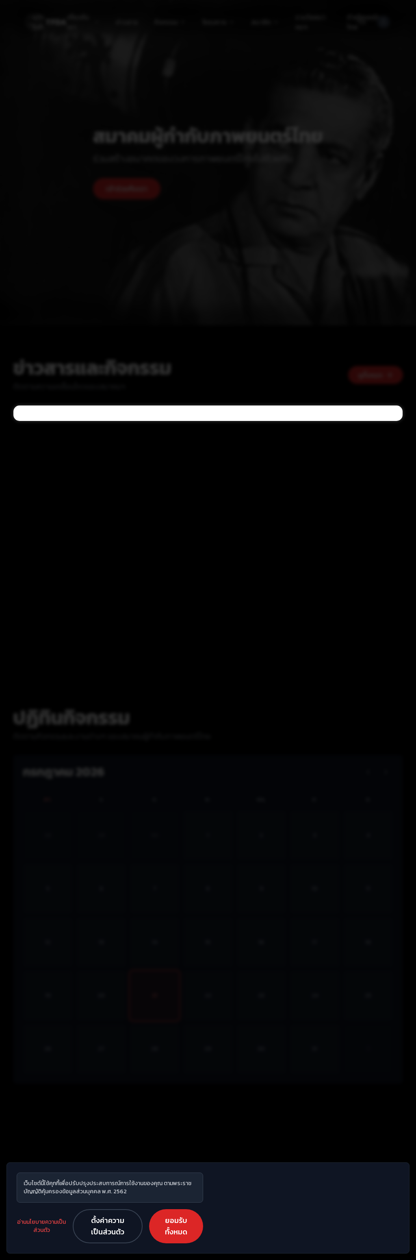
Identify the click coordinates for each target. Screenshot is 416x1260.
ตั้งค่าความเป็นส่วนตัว (107, 1226)
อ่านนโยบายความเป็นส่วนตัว (41, 1226)
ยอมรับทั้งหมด (176, 1226)
